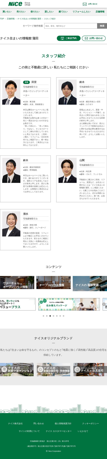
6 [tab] (60, 314)
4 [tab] (53, 314)
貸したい (49, 11)
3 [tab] (50, 314)
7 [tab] (63, 314)
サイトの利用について (30, 428)
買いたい (7, 11)
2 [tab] (46, 314)
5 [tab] (56, 314)
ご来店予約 (69, 38)
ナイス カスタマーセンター (59, 428)
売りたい (21, 11)
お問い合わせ (88, 3)
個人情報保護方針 (63, 419)
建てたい (63, 11)
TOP (2, 19)
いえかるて (82, 428)
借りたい (35, 11)
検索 (102, 26)
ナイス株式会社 (16, 419)
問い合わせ (38, 419)
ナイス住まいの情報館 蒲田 (29, 19)
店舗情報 (11, 19)
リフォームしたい (81, 11)
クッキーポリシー (90, 419)
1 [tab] (43, 314)
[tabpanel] (53, 306)
